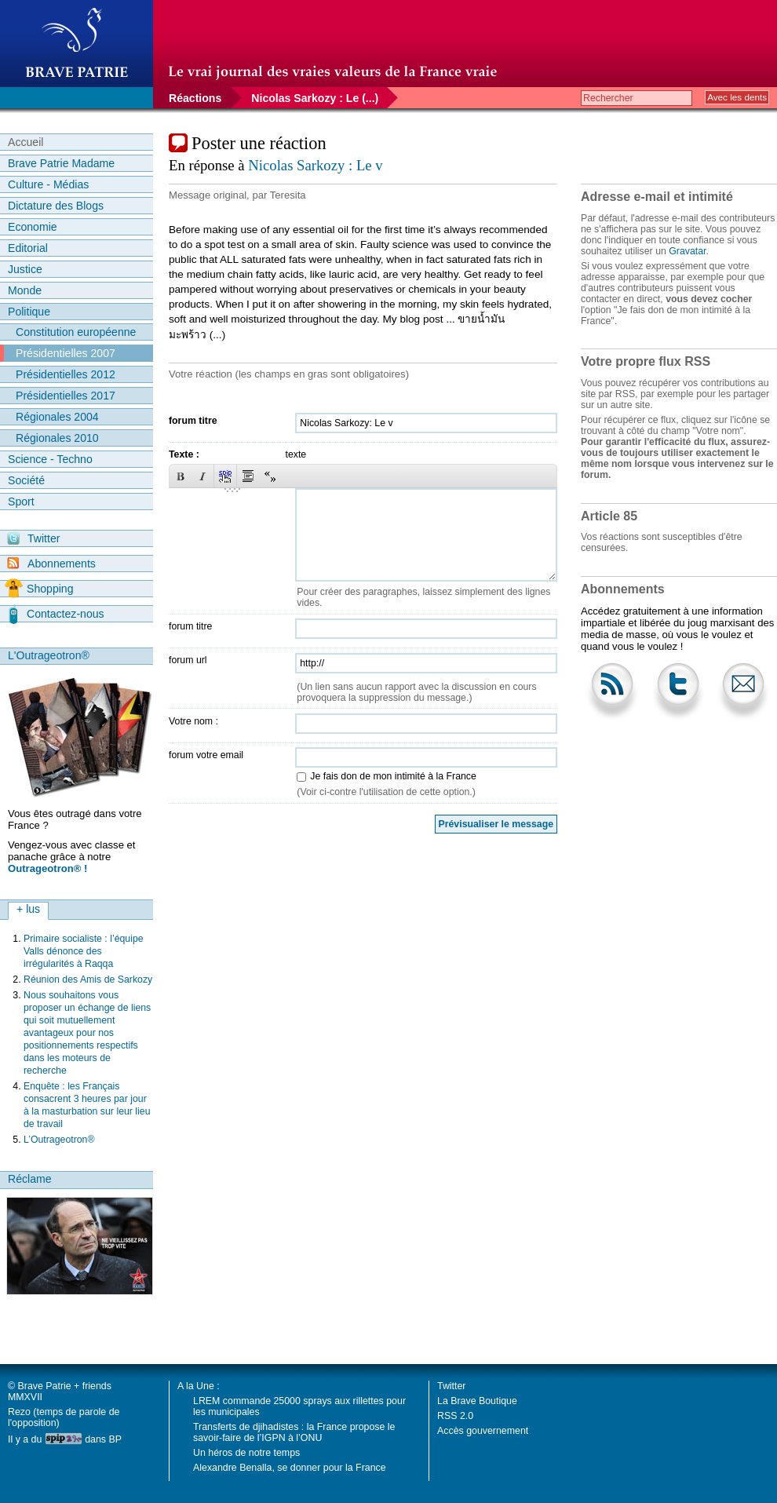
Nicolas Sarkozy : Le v (315, 165)
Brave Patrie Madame (61, 163)
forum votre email (206, 755)
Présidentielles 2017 (65, 395)
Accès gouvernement (482, 1430)
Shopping (39, 588)
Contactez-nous (56, 613)
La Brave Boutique (477, 1400)
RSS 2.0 (455, 1415)
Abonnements (51, 563)
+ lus (28, 909)
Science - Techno (50, 459)
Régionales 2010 (57, 438)
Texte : (184, 454)
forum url (188, 660)
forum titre (193, 420)
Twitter (33, 538)
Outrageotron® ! (47, 868)
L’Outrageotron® (59, 1139)
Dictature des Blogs (56, 205)
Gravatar (687, 251)
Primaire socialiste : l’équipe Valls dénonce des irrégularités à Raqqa (84, 951)
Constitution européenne (76, 332)
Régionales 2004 (57, 416)
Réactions (195, 98)
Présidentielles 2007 (65, 353)
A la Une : (198, 1386)
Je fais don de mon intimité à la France (393, 776)
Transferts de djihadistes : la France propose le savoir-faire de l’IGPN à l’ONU (294, 1432)
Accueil (25, 142)
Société (26, 480)
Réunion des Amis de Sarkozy (88, 979)
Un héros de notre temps (246, 1452)
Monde (25, 290)
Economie (32, 227)
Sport (21, 501)
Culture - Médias (48, 184)
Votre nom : (193, 721)
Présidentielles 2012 (65, 374)
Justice (25, 269)
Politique (29, 311)
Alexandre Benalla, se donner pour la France (289, 1467)
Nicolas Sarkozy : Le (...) (314, 98)
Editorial (28, 248)
